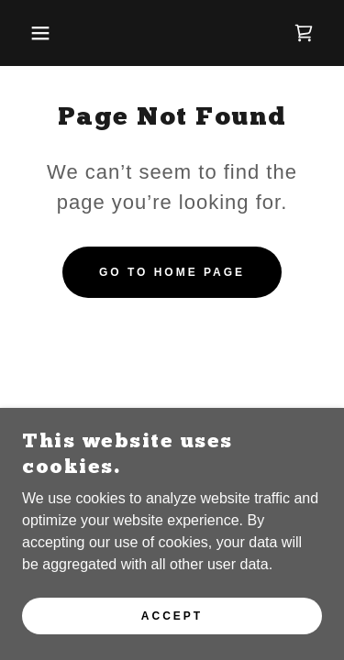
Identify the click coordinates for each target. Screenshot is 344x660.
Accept (172, 616)
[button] (27, 33)
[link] (303, 33)
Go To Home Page (172, 272)
